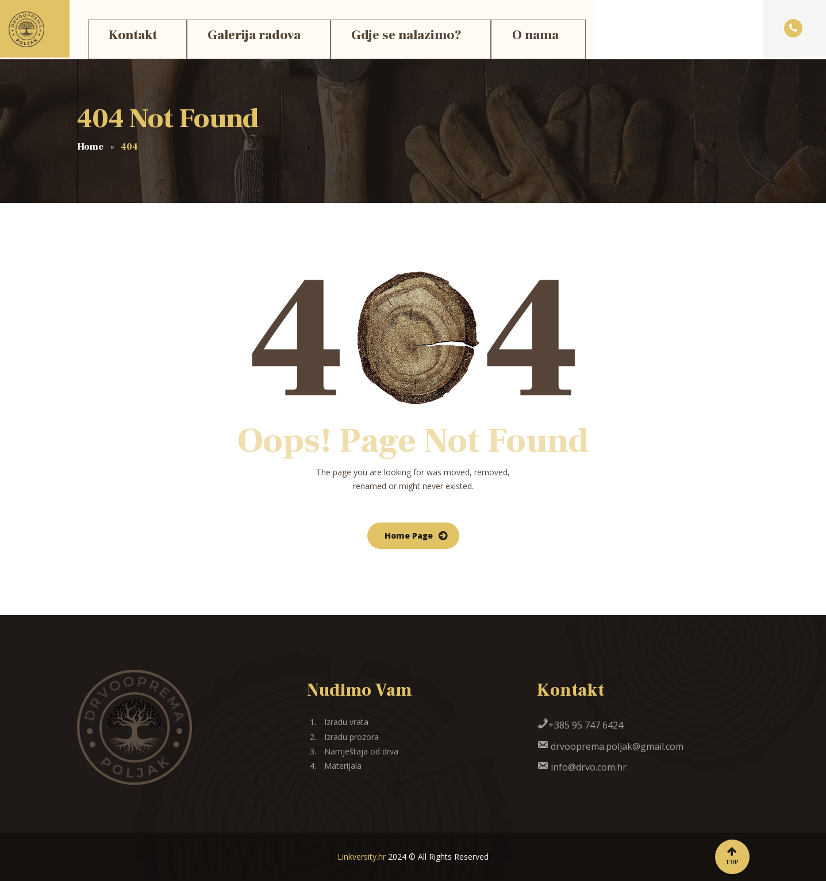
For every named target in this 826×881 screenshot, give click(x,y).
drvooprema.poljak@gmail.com (610, 746)
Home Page (409, 535)
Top (732, 855)
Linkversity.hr (361, 856)
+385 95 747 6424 (580, 725)
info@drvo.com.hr (582, 767)
